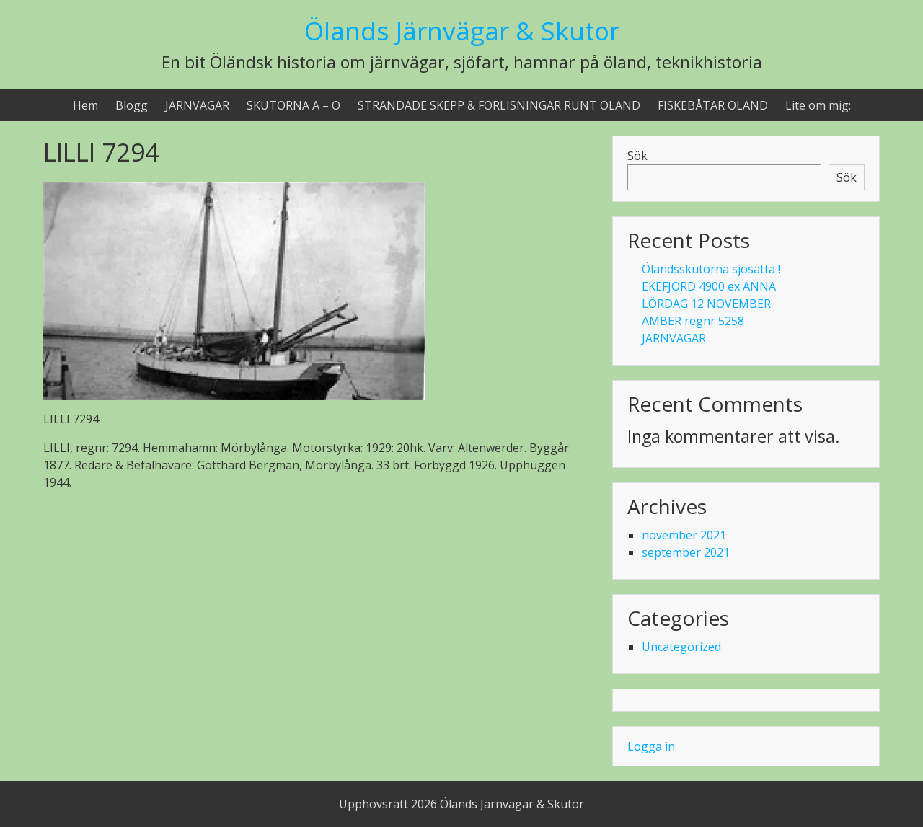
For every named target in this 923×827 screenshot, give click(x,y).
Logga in (651, 746)
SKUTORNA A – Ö (293, 105)
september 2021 (686, 552)
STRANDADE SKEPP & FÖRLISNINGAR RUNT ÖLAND (499, 105)
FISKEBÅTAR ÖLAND (713, 105)
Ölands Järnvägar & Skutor (461, 30)
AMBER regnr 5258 (693, 321)
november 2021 (684, 535)
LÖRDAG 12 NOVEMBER (706, 303)
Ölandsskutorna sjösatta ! (711, 269)
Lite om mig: (818, 105)
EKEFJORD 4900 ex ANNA (709, 286)
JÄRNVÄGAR (197, 105)
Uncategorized (681, 647)
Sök (637, 156)
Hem (85, 105)
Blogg (131, 105)
